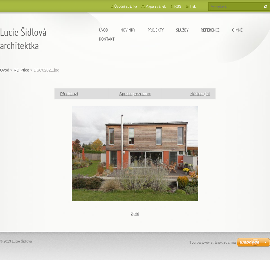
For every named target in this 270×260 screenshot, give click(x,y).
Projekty (156, 30)
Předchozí (69, 94)
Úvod (103, 30)
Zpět (135, 213)
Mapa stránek (155, 6)
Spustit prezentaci (134, 94)
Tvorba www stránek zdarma (212, 242)
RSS (177, 6)
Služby (182, 30)
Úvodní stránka (125, 6)
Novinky (127, 30)
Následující (200, 94)
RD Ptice (21, 70)
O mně (237, 30)
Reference (210, 30)
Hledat (264, 6)
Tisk (193, 6)
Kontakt (106, 39)
